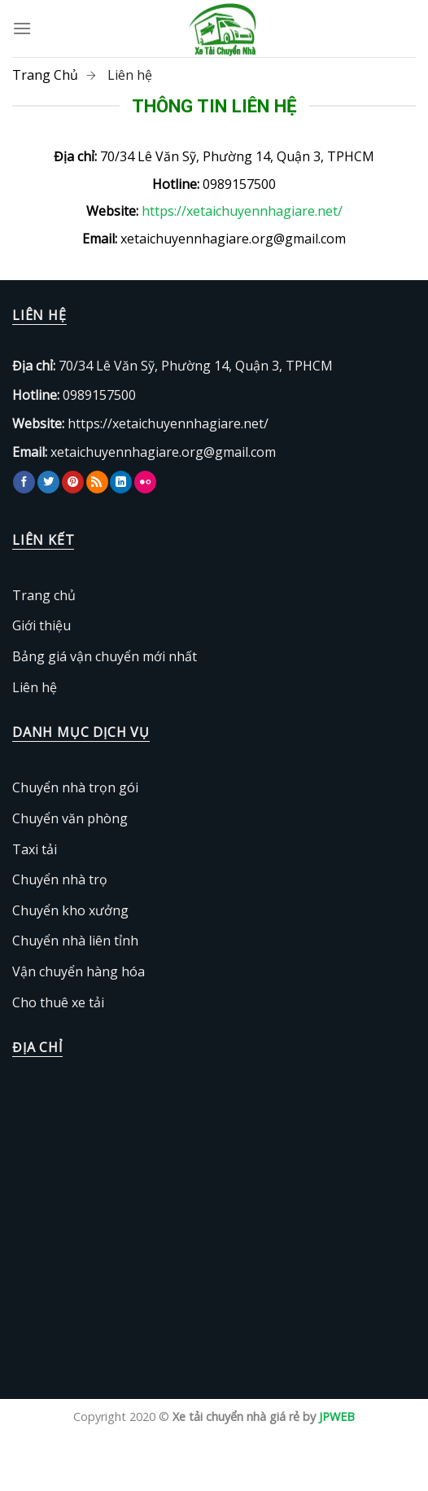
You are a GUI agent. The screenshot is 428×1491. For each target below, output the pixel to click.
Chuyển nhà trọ (59, 879)
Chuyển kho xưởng (70, 910)
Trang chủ (44, 595)
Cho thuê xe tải (58, 1002)
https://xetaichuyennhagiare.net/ (242, 211)
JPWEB (337, 1416)
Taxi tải (34, 849)
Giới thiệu (41, 625)
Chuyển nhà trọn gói (75, 787)
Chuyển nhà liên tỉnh (75, 940)
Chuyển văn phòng (70, 818)
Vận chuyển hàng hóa (78, 971)
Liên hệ (34, 687)
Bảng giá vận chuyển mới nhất (104, 656)
